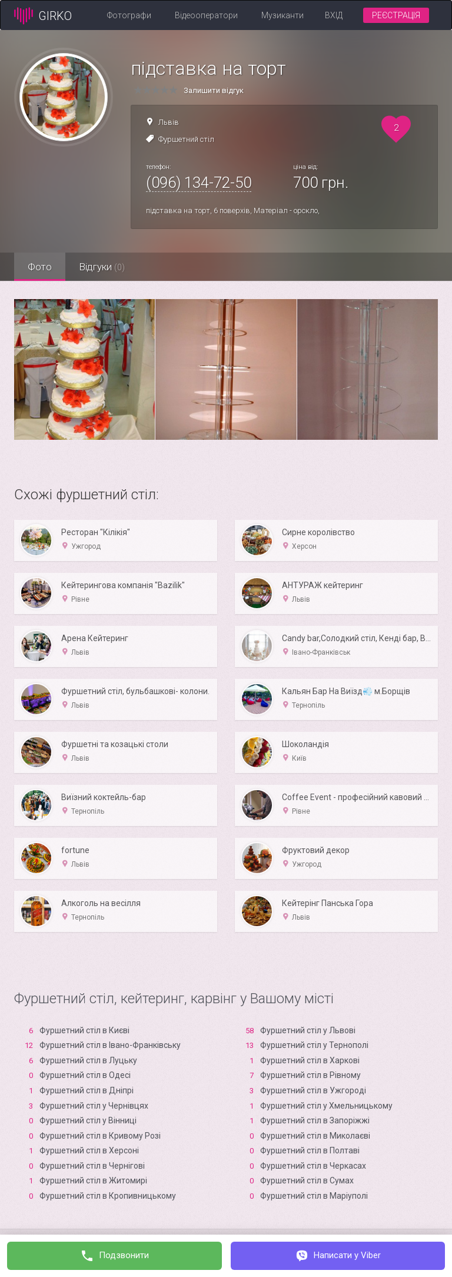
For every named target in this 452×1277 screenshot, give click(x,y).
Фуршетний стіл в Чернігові (92, 1165)
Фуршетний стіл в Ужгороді (313, 1090)
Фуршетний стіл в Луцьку (88, 1060)
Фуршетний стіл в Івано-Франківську (110, 1045)
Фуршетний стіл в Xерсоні (89, 1150)
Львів (168, 122)
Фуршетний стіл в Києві (84, 1030)
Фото (41, 267)
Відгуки (105, 267)
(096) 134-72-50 (198, 182)
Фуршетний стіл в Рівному (310, 1075)
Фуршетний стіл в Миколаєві (315, 1135)
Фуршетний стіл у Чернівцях (93, 1105)
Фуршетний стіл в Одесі (85, 1075)
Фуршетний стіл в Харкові (310, 1060)
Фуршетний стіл (186, 139)
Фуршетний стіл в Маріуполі (314, 1195)
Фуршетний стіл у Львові (307, 1030)
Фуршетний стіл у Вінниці (88, 1120)
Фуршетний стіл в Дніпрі (86, 1090)
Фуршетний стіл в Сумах (307, 1180)
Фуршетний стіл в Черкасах (313, 1165)
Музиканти (282, 15)
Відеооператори (206, 15)
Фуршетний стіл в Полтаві (310, 1150)
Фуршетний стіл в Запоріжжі (315, 1120)
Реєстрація (396, 15)
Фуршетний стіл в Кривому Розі (100, 1135)
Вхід (334, 15)
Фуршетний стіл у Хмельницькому (326, 1105)
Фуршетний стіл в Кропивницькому (107, 1195)
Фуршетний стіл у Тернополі (314, 1045)
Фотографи (129, 15)
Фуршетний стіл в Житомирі (93, 1180)
